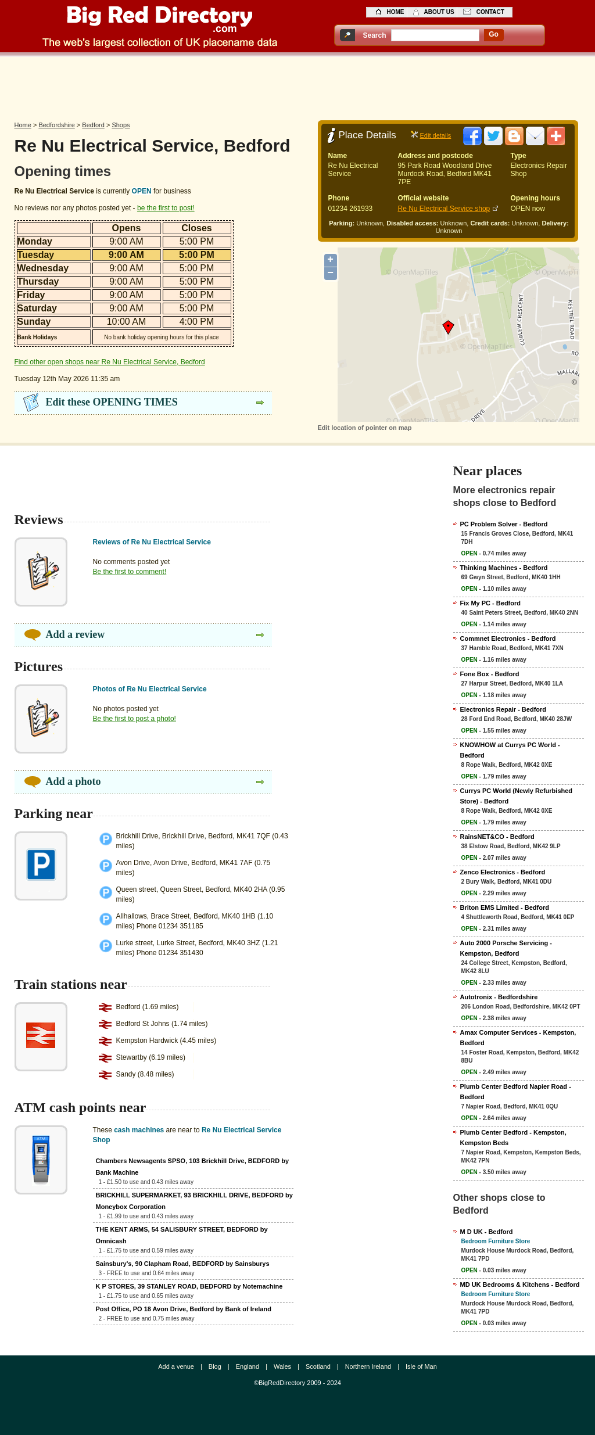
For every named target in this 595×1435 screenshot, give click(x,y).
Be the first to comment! (130, 572)
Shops (121, 124)
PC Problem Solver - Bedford (504, 524)
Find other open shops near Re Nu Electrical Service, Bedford (110, 362)
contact (490, 12)
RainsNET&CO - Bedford (497, 836)
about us (439, 12)
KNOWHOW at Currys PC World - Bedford (510, 750)
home (395, 12)
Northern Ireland (368, 1366)
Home (23, 124)
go (494, 34)
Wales (282, 1366)
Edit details (435, 135)
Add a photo (73, 781)
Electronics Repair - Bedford (503, 709)
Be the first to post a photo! (134, 719)
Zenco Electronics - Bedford (503, 872)
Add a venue (176, 1366)
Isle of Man (421, 1366)
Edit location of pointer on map (365, 427)
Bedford (93, 124)
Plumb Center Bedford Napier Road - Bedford (515, 1091)
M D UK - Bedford (486, 1231)
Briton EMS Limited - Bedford (504, 907)
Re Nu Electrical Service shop (444, 209)
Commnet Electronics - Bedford (508, 638)
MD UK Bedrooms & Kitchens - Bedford (520, 1284)
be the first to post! (166, 208)
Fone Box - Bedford (489, 673)
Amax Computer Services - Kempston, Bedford (518, 1037)
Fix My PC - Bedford (490, 603)
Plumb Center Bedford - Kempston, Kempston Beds (513, 1137)
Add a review (75, 634)
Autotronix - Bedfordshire (499, 996)
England (247, 1366)
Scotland (318, 1366)
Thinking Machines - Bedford (504, 567)
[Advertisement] (297, 85)
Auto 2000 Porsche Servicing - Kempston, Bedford (506, 948)
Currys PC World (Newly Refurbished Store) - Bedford (516, 796)
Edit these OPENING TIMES (112, 402)
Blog (215, 1366)
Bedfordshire (56, 124)
